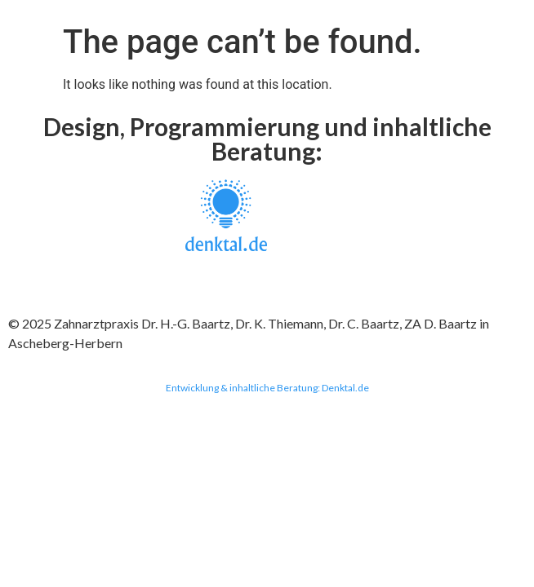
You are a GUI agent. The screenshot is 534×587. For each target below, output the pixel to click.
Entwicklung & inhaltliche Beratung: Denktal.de (267, 388)
